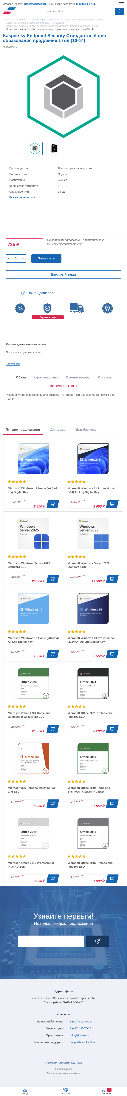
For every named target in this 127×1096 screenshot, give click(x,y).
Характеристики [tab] (45, 377)
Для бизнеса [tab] (86, 429)
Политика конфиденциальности (63, 1073)
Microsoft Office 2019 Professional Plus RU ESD (31, 864)
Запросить (46, 258)
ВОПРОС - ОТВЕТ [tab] (63, 386)
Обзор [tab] (21, 377)
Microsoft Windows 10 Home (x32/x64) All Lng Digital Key (33, 639)
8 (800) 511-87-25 (80, 1021)
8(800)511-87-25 (86, 3)
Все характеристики (22, 197)
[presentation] (63, 386)
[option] (34, 148)
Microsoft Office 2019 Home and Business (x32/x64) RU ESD (88, 789)
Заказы (66, 1093)
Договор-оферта (63, 1069)
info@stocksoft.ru (35, 3)
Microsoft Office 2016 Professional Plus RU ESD (90, 864)
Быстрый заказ (63, 274)
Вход (25, 1093)
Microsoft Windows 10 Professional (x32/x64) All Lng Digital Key (90, 639)
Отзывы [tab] (104, 377)
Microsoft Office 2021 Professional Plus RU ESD (90, 714)
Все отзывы (13, 363)
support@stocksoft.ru (82, 1042)
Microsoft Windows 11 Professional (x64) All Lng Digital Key (90, 490)
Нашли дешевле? (41, 293)
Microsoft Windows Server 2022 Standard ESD (88, 565)
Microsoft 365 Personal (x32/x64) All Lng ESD (31, 789)
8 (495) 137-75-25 (80, 1028)
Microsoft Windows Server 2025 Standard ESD (29, 565)
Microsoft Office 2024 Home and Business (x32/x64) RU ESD (29, 714)
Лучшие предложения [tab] (23, 429)
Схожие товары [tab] (78, 377)
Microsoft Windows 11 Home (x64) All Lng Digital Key (33, 490)
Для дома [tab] (57, 429)
